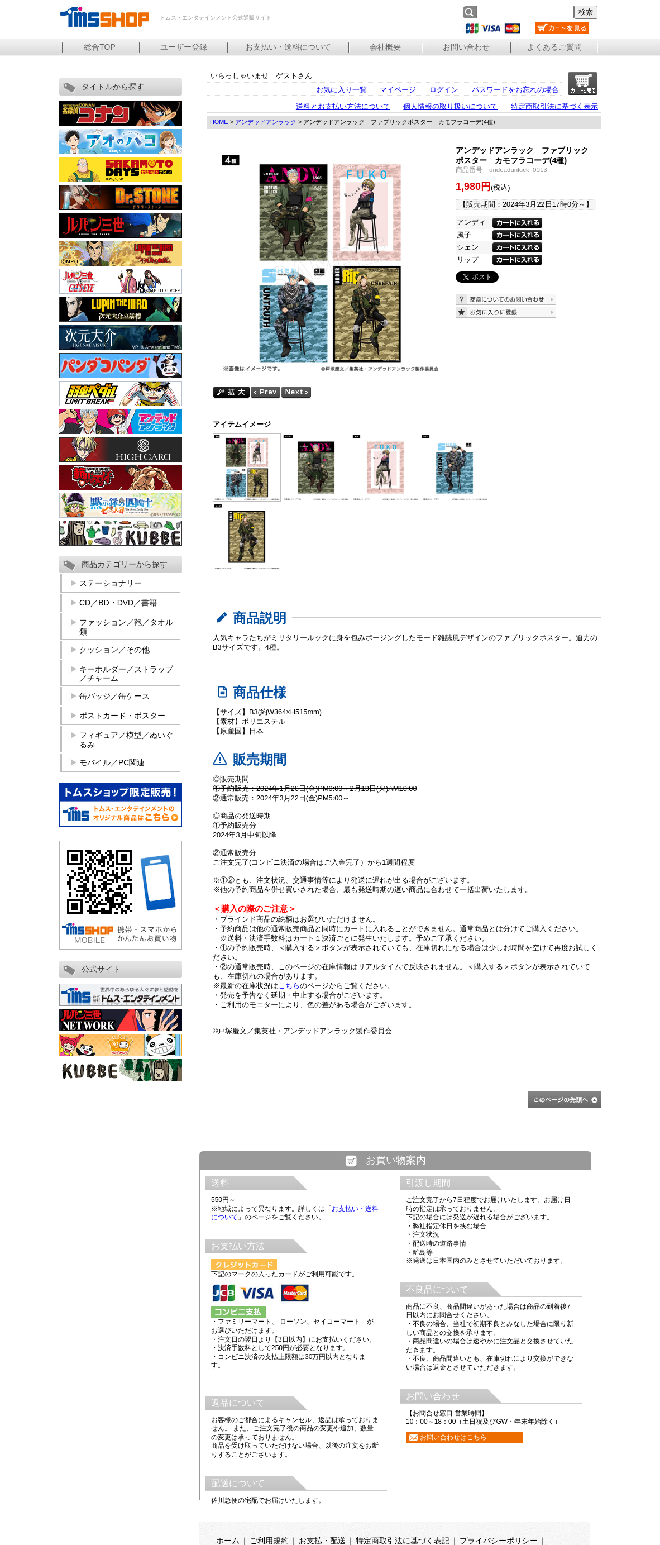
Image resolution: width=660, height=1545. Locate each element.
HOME (219, 121)
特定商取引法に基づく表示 (554, 106)
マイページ (398, 89)
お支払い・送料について (288, 46)
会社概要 (385, 46)
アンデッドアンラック (265, 121)
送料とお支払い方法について (343, 106)
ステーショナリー (110, 583)
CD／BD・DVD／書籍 (118, 602)
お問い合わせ (466, 46)
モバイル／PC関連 (112, 762)
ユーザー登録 (183, 46)
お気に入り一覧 (341, 89)
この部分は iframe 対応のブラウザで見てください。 (395, 1341)
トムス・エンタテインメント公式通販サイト (104, 17)
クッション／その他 (114, 649)
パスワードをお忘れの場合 (515, 89)
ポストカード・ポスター (122, 715)
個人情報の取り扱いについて (450, 106)
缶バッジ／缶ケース (114, 696)
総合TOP (100, 46)
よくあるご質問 (554, 46)
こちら (289, 985)
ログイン (443, 89)
